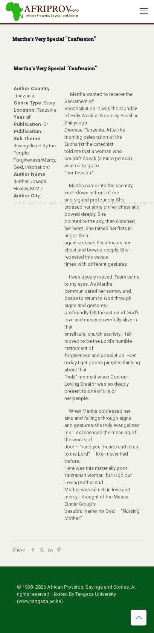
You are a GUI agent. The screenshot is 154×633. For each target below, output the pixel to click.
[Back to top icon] (138, 617)
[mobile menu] (143, 11)
